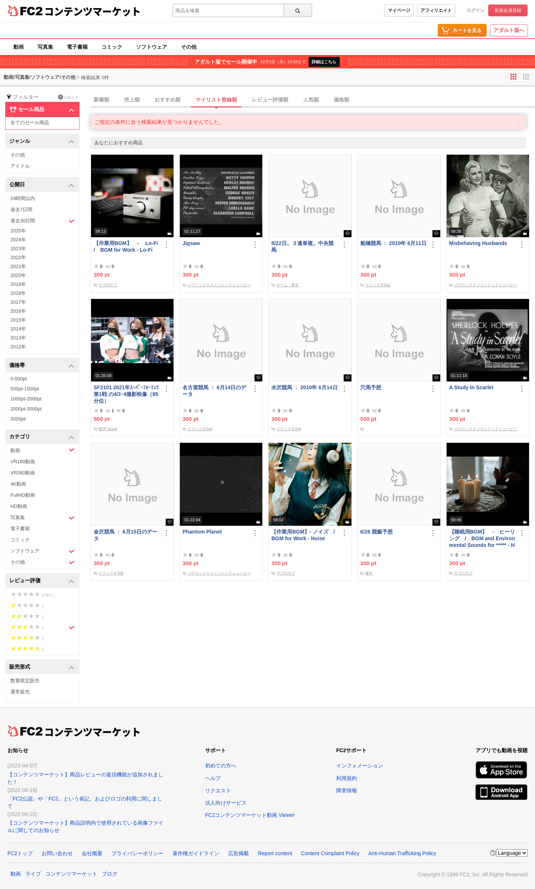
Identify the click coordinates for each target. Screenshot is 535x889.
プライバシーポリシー (137, 853)
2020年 (18, 275)
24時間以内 (22, 198)
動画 (18, 47)
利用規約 (346, 778)
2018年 (18, 293)
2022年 (18, 257)
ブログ (109, 874)
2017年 (18, 302)
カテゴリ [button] (41, 437)
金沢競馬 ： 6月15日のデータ (125, 535)
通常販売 (20, 692)
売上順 (132, 100)
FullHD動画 (22, 495)
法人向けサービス (226, 803)
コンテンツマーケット (92, 11)
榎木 (369, 573)
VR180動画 (22, 461)
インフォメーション (359, 766)
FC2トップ (20, 853)
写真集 (45, 47)
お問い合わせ (57, 853)
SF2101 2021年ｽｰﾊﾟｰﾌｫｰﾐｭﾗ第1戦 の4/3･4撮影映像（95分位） (126, 394)
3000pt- (18, 419)
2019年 (18, 284)
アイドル (20, 166)
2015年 (18, 320)
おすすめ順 (168, 100)
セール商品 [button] (41, 109)
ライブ (33, 874)
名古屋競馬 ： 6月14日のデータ (214, 390)
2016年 (18, 311)
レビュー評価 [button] (41, 580)
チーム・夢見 (287, 285)
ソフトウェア (151, 47)
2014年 (18, 329)
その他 (189, 47)
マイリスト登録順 (216, 100)
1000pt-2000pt (26, 399)
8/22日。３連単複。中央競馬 (302, 246)
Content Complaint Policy (330, 853)
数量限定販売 (24, 680)
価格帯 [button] (41, 365)
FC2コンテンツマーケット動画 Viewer (250, 815)
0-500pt (18, 378)
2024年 (18, 239)
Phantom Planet (202, 532)
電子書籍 (77, 47)
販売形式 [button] (41, 667)
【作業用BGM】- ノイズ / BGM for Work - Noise (304, 535)
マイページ (399, 10)
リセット (68, 97)
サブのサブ (107, 285)
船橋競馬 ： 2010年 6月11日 (393, 243)
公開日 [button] (41, 185)
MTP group (107, 429)
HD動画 (18, 506)
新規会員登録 (508, 10)
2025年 (18, 230)
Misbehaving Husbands (478, 243)
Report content (275, 853)
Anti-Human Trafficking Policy (402, 853)
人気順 (311, 100)
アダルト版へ (509, 30)
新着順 (101, 100)
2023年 (18, 248)
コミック (111, 47)
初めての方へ (220, 766)
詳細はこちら (324, 61)
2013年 (18, 338)
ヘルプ (213, 778)
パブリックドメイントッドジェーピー (219, 285)
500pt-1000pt (24, 389)
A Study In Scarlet (471, 387)
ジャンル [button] (41, 141)
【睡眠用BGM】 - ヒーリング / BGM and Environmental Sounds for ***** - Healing (482, 538)
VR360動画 (22, 473)
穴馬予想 (370, 387)
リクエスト (218, 790)
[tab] (313, 100)
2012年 (18, 347)
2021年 (18, 266)
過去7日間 (21, 209)
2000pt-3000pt (26, 409)
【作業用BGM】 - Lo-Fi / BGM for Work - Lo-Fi (127, 246)
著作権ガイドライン (195, 853)
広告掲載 (238, 853)
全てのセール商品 (29, 122)
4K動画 (18, 484)
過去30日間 (42, 221)
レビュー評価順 (270, 100)
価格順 (341, 100)
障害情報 (346, 790)
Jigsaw (191, 243)
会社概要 (92, 853)
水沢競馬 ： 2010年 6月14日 (304, 387)
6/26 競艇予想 (376, 532)
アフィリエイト (436, 10)
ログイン (475, 10)
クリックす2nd (377, 285)
